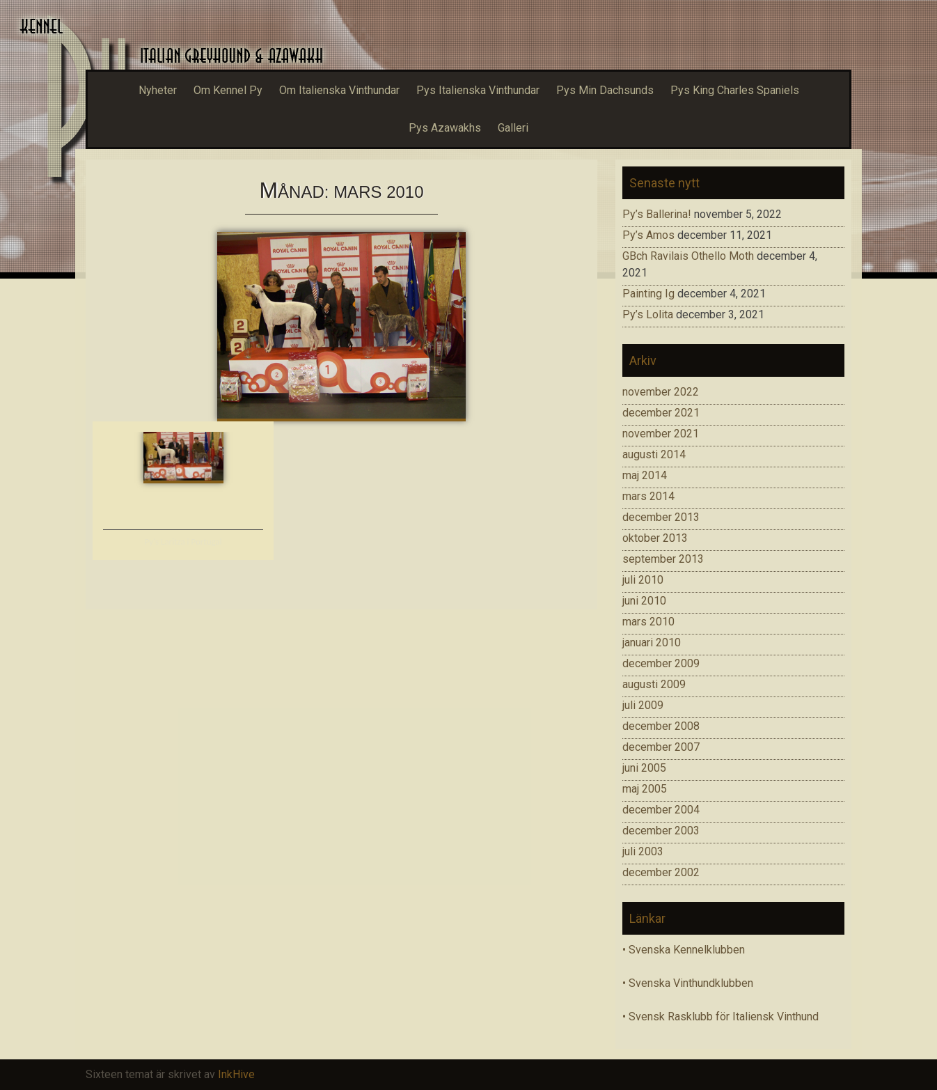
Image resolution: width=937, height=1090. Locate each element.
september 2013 (663, 559)
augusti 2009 (654, 684)
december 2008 (661, 726)
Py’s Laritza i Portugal (182, 541)
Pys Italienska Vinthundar (478, 90)
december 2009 (661, 663)
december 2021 (661, 412)
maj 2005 (644, 788)
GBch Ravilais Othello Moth (688, 256)
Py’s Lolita (647, 314)
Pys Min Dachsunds (605, 90)
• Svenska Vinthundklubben (687, 983)
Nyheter (158, 90)
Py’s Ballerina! (656, 214)
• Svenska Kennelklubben (683, 949)
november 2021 (660, 433)
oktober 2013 (655, 538)
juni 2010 (644, 600)
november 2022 (660, 391)
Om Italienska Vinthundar (339, 90)
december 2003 (661, 830)
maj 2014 (644, 475)
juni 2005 (644, 767)
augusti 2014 (654, 454)
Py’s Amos (648, 235)
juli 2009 (642, 705)
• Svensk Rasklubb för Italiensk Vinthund (720, 1016)
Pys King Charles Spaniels (734, 90)
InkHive (236, 1074)
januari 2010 (651, 642)
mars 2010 (648, 621)
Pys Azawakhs (445, 127)
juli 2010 (642, 579)
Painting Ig (648, 293)
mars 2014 (648, 496)
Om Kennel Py (228, 90)
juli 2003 (642, 851)
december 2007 (661, 747)
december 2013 (661, 517)
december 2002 (661, 872)
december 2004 (661, 809)
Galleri (513, 127)
